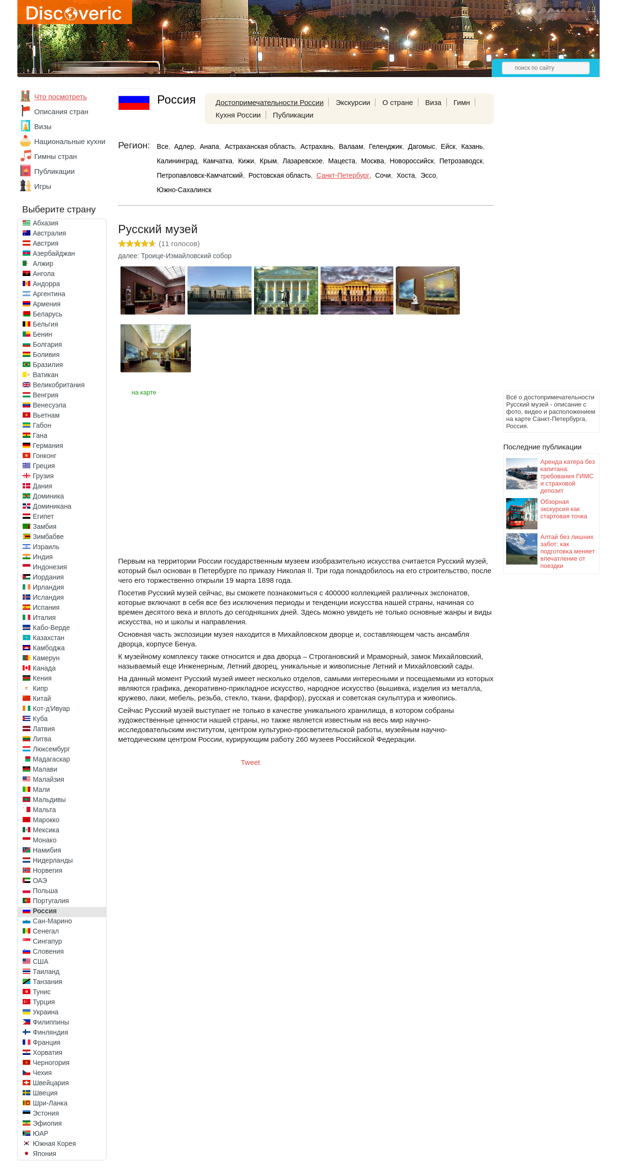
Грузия (43, 476)
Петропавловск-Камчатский (199, 175)
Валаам (351, 146)
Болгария (47, 344)
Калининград (177, 161)
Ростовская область (279, 175)
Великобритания (59, 385)
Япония (44, 1153)
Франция (46, 1042)
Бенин (42, 334)
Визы (43, 126)
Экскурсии (352, 102)
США (40, 961)
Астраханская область (260, 146)
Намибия (47, 850)
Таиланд (46, 971)
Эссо (428, 175)
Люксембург (51, 749)
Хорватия (47, 1052)
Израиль (46, 547)
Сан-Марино (52, 921)
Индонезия (50, 567)
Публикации (54, 171)
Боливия (46, 354)
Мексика (46, 830)
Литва (42, 739)
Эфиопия (47, 1123)
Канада (44, 668)
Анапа (209, 146)
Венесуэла (49, 405)
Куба (40, 719)
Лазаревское (302, 161)
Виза (433, 102)
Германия (48, 445)
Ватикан (45, 375)
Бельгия (45, 324)
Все (162, 146)
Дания (42, 486)
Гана (40, 435)
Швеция (45, 1093)
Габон (42, 425)
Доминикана (52, 506)
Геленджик (385, 146)
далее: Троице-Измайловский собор (174, 256)
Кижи (246, 161)
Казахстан (49, 638)
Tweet (250, 762)
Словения (48, 951)
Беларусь (47, 314)
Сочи (383, 175)
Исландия (48, 597)
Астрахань (316, 146)
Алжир (43, 263)
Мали (41, 789)
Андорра (46, 284)
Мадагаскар (51, 759)
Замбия (44, 526)
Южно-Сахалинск (184, 190)
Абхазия (45, 223)
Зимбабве (48, 536)
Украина (45, 1012)
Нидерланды (53, 860)
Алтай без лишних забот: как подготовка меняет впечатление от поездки (567, 551)
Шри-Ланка (50, 1103)
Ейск (448, 146)
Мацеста (341, 161)
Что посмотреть (60, 96)
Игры (42, 186)
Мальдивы (49, 799)
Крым (268, 161)
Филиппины (51, 1022)
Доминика (48, 496)
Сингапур (47, 941)
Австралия (49, 233)
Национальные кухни (70, 141)
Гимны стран (55, 156)
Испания (46, 607)
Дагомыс (421, 146)
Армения (47, 304)
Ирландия (48, 587)
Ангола (43, 273)
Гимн (462, 102)
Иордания (48, 577)
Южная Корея (54, 1143)
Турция (44, 1002)
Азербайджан (54, 253)
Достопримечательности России (269, 102)
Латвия (44, 729)
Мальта (44, 810)
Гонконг (44, 456)
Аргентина (49, 294)
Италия (44, 617)
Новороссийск (411, 161)
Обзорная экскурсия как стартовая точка (563, 509)
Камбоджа (49, 648)
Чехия (42, 1073)
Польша (45, 890)
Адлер (184, 146)
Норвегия (47, 870)
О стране (397, 102)
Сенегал (46, 931)
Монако (44, 840)
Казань (472, 146)
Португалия (51, 901)
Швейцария (51, 1083)
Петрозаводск (461, 161)
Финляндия (50, 1032)
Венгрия (45, 395)
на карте (144, 392)
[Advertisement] (541, 243)
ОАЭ (40, 880)
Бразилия (48, 364)
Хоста (406, 175)
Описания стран (61, 111)
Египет (43, 516)
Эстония (46, 1113)
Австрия (45, 243)
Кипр (40, 688)
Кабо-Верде (51, 627)
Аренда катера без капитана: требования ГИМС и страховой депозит (567, 476)
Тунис (42, 992)
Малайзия (48, 779)
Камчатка (217, 161)
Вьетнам (46, 415)
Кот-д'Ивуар (51, 708)
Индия (43, 557)
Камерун (46, 658)
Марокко (46, 820)
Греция (44, 466)
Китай (42, 698)
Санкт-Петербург (343, 175)
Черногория (51, 1062)
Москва (372, 161)
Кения (42, 678)
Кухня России (238, 115)
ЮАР (40, 1133)
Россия (45, 911)
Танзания (47, 982)
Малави (45, 769)
